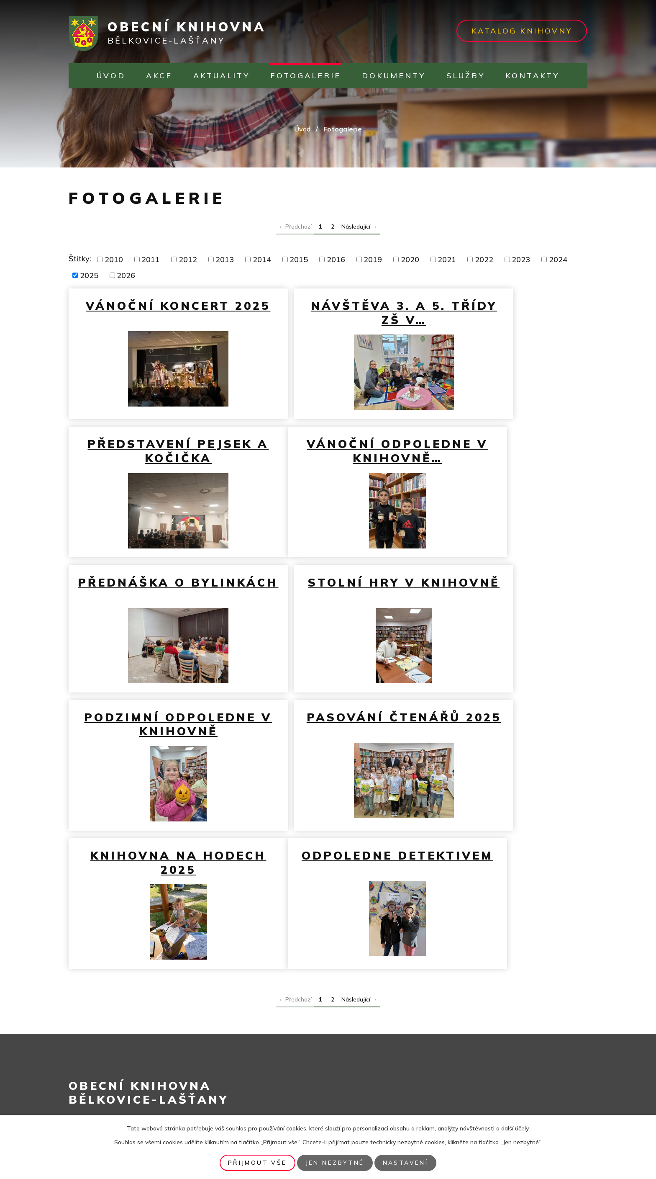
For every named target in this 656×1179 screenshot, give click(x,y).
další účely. (515, 1128)
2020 (410, 259)
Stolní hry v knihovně (502, 451)
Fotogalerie (305, 75)
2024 (558, 259)
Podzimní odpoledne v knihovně (152, 610)
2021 (447, 259)
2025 (89, 275)
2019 (373, 259)
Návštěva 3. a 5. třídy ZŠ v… (327, 313)
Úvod (111, 75)
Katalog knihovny (518, 31)
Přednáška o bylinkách (327, 451)
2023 (521, 259)
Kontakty (532, 75)
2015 (299, 259)
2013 (224, 259)
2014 (262, 259)
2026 (126, 275)
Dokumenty (393, 75)
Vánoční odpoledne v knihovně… (152, 458)
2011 (150, 259)
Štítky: (80, 258)
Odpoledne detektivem (152, 755)
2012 (188, 259)
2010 (114, 259)
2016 (336, 259)
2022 (484, 259)
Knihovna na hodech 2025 (502, 603)
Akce (159, 75)
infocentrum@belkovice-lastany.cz (152, 1084)
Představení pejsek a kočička (502, 313)
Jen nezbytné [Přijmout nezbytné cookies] (335, 1162)
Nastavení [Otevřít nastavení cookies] (408, 1162)
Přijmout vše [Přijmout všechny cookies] (255, 1162)
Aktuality (221, 75)
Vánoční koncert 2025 (152, 313)
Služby (465, 75)
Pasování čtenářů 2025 (327, 603)
